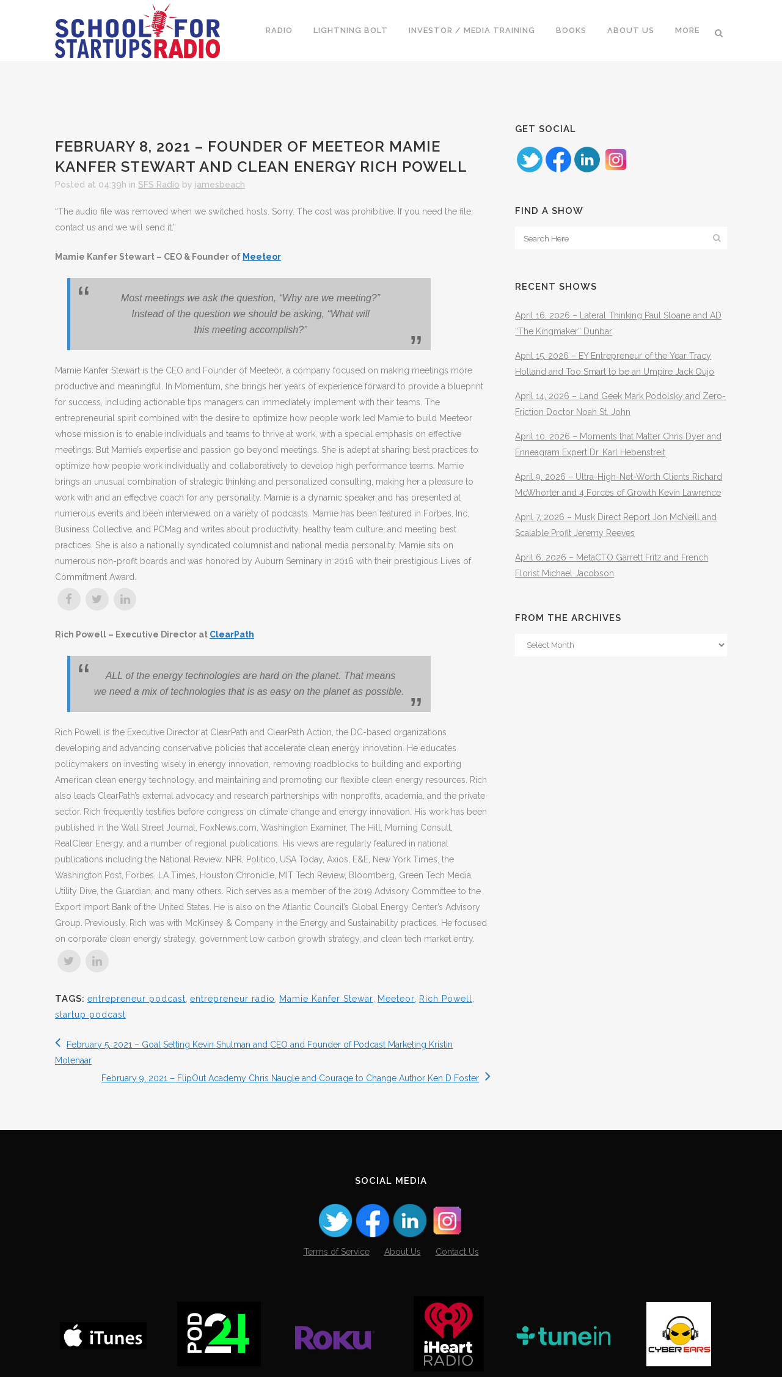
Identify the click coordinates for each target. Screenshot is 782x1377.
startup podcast (90, 1014)
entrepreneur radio (232, 999)
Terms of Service (337, 1252)
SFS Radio (159, 184)
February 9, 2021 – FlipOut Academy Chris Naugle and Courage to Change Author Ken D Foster (296, 1078)
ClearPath (232, 634)
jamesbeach (220, 184)
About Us (402, 1252)
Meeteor (262, 257)
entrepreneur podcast (136, 999)
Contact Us (457, 1252)
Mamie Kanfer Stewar (326, 999)
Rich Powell (445, 999)
